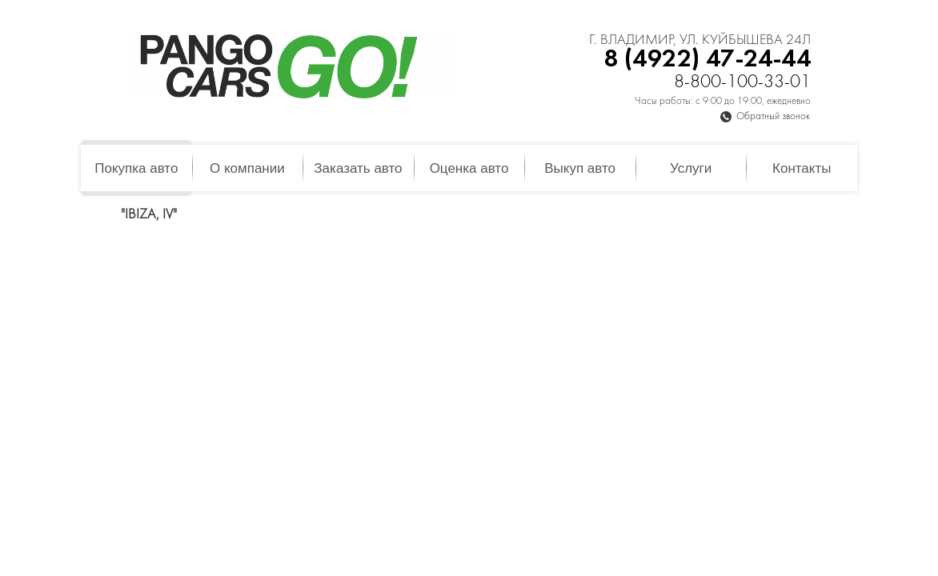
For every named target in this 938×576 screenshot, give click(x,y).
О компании (247, 168)
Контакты (801, 168)
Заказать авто (358, 168)
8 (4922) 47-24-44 (707, 59)
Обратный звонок (773, 117)
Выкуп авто (579, 168)
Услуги (691, 168)
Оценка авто (469, 168)
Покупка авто (136, 168)
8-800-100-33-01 (742, 83)
